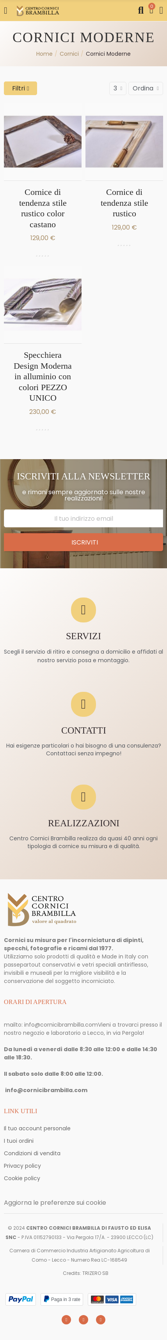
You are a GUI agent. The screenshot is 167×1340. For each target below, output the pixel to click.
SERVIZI (83, 636)
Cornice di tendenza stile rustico (124, 202)
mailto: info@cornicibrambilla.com (51, 1025)
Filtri (18, 88)
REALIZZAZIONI (83, 823)
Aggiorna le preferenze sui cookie (55, 1202)
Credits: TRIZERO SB (85, 1273)
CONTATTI (83, 730)
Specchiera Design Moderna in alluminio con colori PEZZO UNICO (43, 376)
